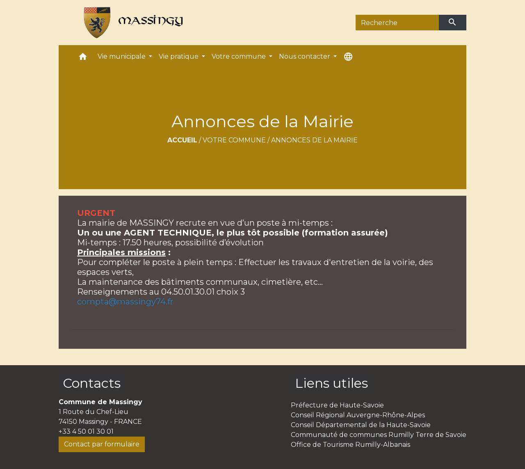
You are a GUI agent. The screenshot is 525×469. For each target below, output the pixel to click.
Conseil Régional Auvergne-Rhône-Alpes (358, 415)
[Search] (397, 22)
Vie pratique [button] (179, 56)
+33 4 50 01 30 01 (86, 431)
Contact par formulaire (101, 444)
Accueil (182, 140)
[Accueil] (130, 22)
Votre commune (234, 140)
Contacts (92, 383)
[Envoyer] (453, 22)
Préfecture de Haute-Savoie (337, 405)
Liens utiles (331, 383)
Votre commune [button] (239, 56)
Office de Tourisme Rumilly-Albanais (350, 444)
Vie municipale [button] (122, 56)
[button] (82, 58)
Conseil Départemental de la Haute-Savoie (361, 425)
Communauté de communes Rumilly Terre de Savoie (378, 435)
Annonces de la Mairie (314, 140)
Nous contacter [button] (305, 56)
